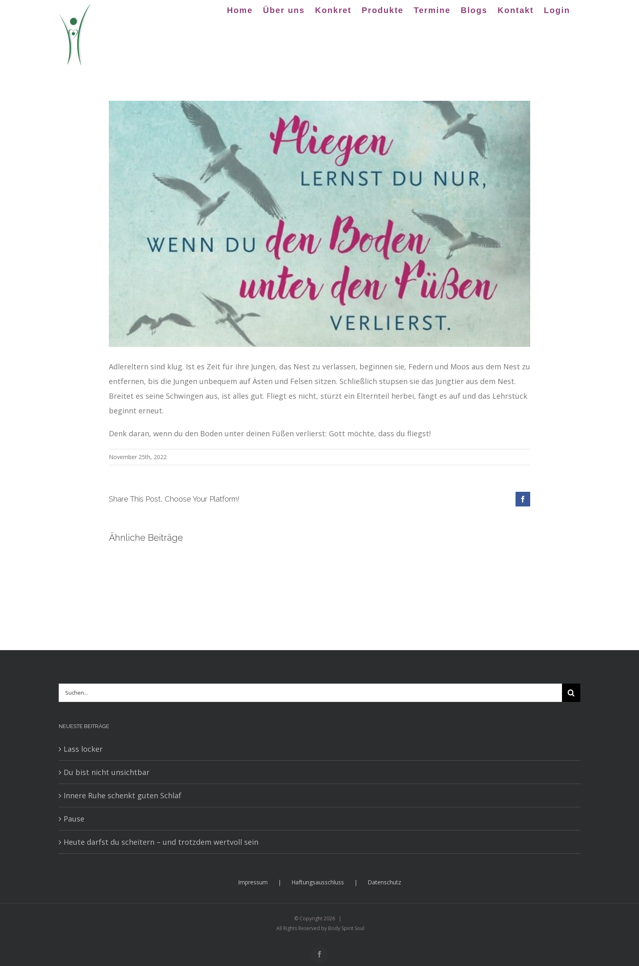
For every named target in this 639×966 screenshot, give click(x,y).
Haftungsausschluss (317, 882)
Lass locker (83, 749)
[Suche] (571, 693)
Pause (74, 819)
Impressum (253, 882)
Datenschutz (384, 882)
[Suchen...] (310, 693)
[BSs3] (320, 224)
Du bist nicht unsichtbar (107, 772)
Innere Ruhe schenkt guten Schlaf (122, 795)
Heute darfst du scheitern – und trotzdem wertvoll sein (161, 842)
